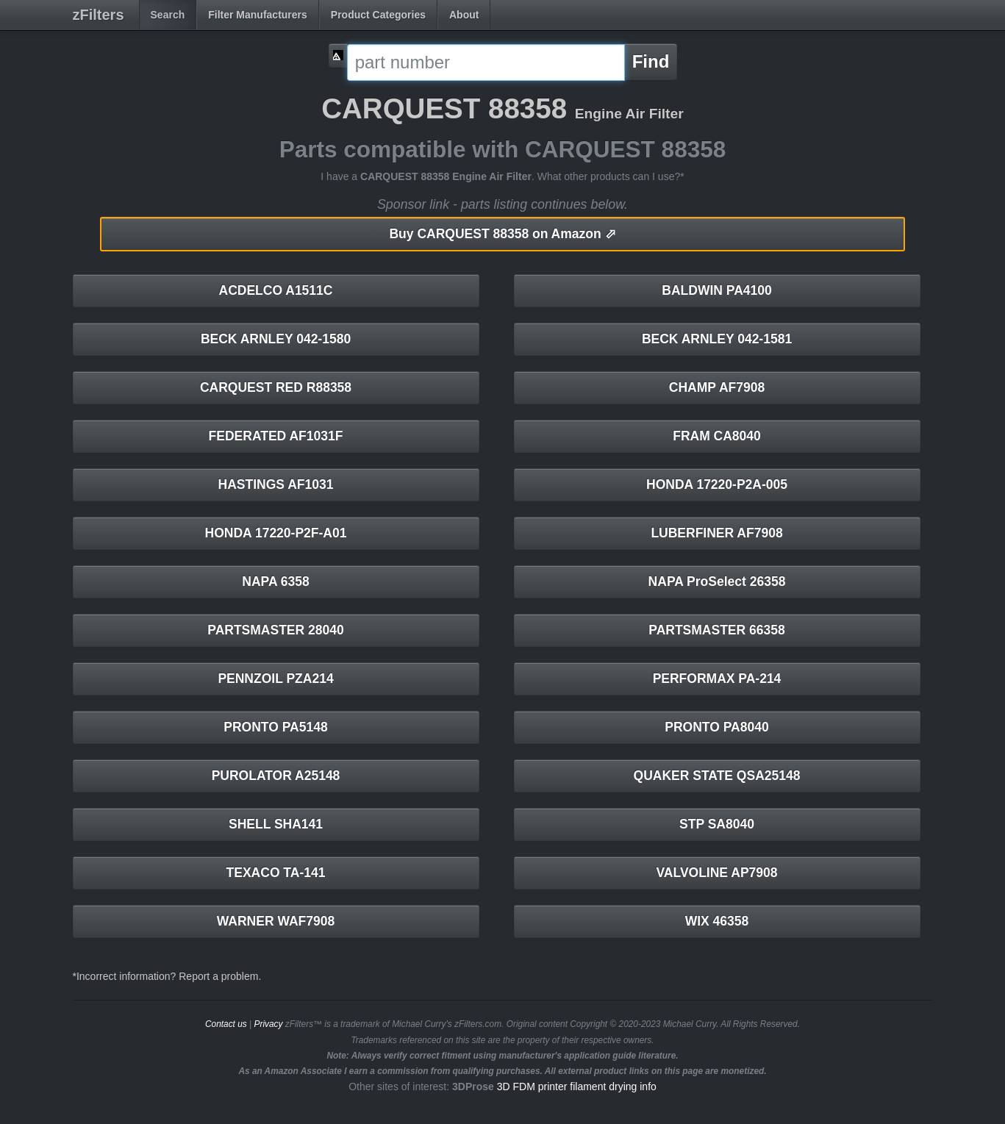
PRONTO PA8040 (716, 727)
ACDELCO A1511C (276, 290)
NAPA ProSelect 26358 (717, 581)
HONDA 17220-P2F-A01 (276, 533)
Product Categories (378, 15)
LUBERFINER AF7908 (716, 533)
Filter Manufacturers (257, 15)
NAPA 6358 (275, 581)
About (464, 15)
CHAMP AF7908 (717, 387)
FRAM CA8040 (717, 436)
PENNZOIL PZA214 (275, 678)
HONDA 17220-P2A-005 (716, 484)
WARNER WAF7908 (276, 921)
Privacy (268, 1024)
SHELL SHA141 (276, 824)
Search (168, 15)
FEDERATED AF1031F (276, 436)
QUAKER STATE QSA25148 (717, 775)
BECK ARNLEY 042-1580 (276, 339)
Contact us (226, 1024)
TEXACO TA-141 (276, 872)
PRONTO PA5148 (275, 727)
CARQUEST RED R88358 (275, 387)
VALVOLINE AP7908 (716, 872)
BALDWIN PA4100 (716, 290)
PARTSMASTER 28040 (275, 630)
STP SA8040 (716, 824)
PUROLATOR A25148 (276, 775)
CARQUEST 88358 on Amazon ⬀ (502, 233)
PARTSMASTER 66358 (716, 630)
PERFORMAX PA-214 (717, 678)
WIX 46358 (717, 921)
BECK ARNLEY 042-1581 (717, 339)
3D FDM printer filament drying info (577, 1086)
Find (651, 61)
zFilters (98, 15)
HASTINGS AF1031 (276, 484)
